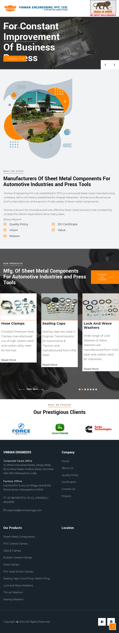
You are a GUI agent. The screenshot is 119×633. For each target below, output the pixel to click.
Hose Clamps (13, 323)
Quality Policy (16, 224)
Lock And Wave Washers (98, 325)
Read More (49, 364)
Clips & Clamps (12, 550)
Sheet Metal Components (19, 536)
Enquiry (66, 496)
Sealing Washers (13, 599)
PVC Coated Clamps (15, 543)
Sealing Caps (53, 323)
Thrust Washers (13, 592)
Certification (69, 482)
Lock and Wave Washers (18, 585)
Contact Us (68, 489)
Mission (12, 236)
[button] (79, 389)
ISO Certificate (64, 224)
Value (59, 230)
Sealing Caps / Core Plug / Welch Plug (26, 578)
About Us (67, 468)
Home (65, 461)
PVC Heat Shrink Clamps (18, 571)
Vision (11, 230)
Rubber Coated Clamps (17, 557)
